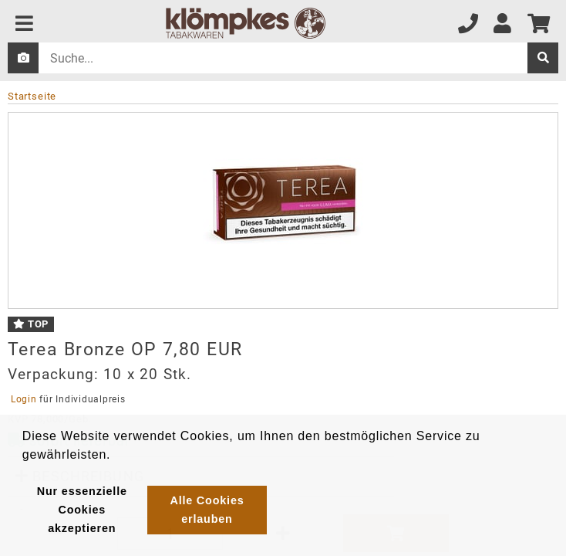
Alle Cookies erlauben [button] (207, 509)
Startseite (32, 96)
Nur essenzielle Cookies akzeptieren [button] (82, 509)
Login (23, 399)
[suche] (542, 57)
